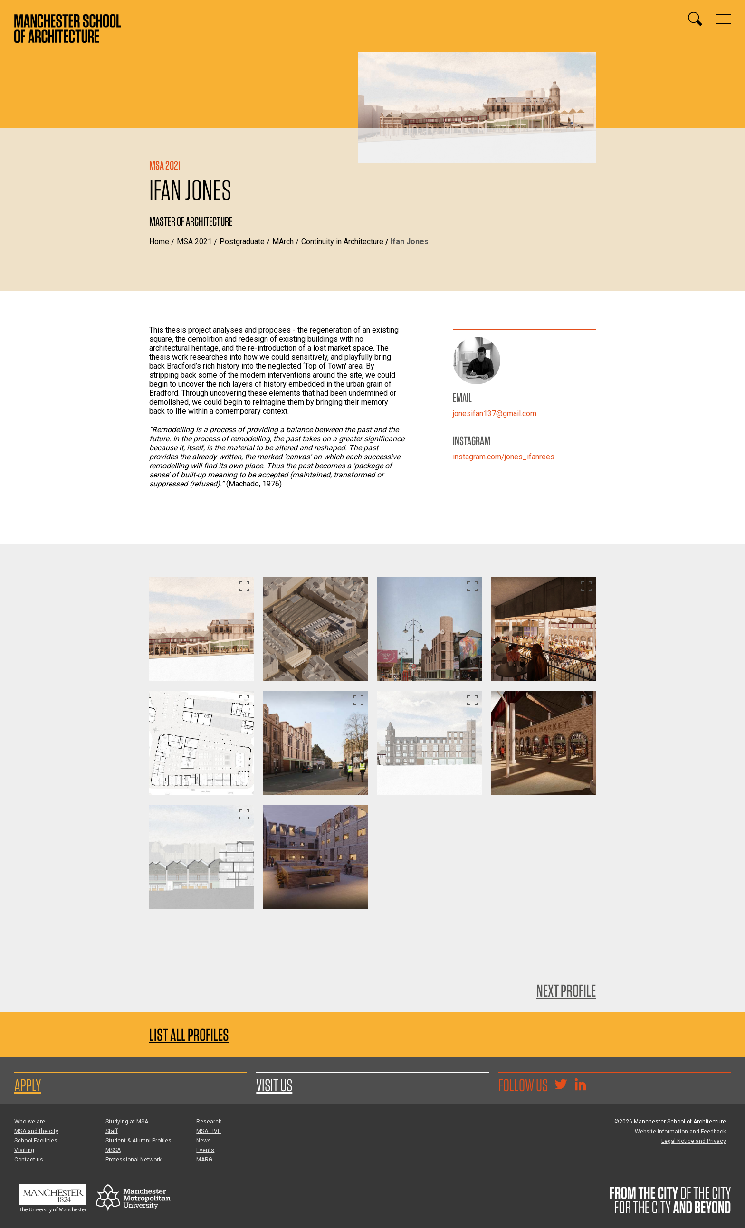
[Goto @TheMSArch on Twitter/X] (560, 1085)
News (203, 1140)
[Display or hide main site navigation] (723, 19)
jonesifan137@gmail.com (494, 413)
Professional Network (133, 1159)
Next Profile (566, 990)
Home (159, 241)
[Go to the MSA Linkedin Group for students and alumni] (580, 1085)
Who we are (29, 1121)
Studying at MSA (126, 1121)
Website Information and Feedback (680, 1131)
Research (209, 1121)
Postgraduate (242, 241)
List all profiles (189, 1035)
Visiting (24, 1150)
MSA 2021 (194, 241)
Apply (27, 1085)
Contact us (28, 1159)
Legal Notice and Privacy (693, 1141)
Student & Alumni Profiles (138, 1140)
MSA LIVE (208, 1131)
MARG (204, 1159)
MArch (283, 241)
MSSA (113, 1150)
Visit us (274, 1085)
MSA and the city (36, 1131)
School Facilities (35, 1140)
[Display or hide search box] (695, 19)
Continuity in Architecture (342, 241)
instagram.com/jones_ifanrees (503, 456)
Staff (111, 1131)
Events (205, 1150)
